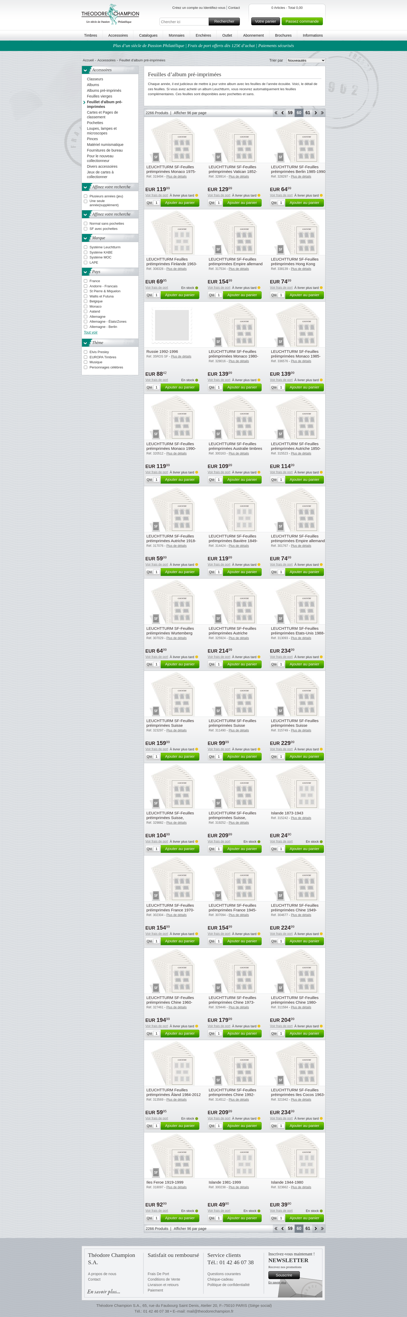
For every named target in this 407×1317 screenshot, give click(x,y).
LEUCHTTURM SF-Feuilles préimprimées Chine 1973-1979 (232, 1002)
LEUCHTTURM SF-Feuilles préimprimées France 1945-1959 (232, 910)
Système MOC (101, 257)
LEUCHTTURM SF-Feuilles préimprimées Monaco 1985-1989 (296, 356)
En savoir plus (277, 1282)
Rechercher (226, 21)
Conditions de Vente (164, 1279)
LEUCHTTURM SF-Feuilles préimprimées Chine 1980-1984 (294, 1002)
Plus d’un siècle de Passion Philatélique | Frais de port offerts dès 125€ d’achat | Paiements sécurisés (203, 45)
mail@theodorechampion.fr (210, 1311)
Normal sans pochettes (107, 223)
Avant (315, 113)
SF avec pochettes (104, 229)
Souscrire (287, 1275)
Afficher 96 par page (190, 113)
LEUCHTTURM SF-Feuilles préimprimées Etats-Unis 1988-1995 (298, 633)
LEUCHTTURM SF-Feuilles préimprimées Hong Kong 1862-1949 (294, 264)
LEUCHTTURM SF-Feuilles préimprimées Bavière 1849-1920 (233, 541)
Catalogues (148, 35)
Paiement (155, 1290)
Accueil (88, 60)
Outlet (227, 35)
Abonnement (253, 35)
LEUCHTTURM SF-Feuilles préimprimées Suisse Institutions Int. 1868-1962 (170, 725)
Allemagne (97, 317)
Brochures (283, 35)
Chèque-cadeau (220, 1279)
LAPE (94, 262)
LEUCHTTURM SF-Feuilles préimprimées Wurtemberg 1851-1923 (170, 633)
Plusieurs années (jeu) (106, 196)
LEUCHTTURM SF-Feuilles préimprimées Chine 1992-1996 (232, 1094)
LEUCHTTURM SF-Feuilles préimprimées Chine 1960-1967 (170, 1002)
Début (276, 113)
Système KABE (101, 252)
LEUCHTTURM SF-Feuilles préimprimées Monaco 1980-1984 (233, 356)
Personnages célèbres (106, 367)
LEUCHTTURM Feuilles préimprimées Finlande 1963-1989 (171, 264)
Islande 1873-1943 (287, 813)
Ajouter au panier (181, 203)
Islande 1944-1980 (287, 1182)
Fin (322, 113)
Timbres (90, 35)
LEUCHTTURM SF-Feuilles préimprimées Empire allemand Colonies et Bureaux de (236, 264)
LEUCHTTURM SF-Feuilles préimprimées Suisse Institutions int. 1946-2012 (232, 725)
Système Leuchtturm (105, 247)
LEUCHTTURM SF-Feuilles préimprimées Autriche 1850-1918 (296, 448)
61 (308, 113)
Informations (313, 35)
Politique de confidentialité (228, 1285)
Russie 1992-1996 (162, 351)
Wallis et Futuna (102, 296)
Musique (96, 362)
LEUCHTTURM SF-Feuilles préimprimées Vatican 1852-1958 (233, 171)
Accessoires (118, 35)
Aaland (95, 311)
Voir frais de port (156, 195)
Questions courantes (224, 1274)
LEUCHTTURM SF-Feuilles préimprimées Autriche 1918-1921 (171, 541)
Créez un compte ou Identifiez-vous (199, 8)
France (95, 281)
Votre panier (267, 21)
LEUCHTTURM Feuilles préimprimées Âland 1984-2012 (173, 1092)
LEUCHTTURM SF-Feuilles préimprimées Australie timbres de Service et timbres (235, 448)
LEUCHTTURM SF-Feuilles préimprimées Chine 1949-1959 (294, 910)
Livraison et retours (163, 1285)
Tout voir (91, 332)
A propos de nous (102, 1274)
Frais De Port (158, 1274)
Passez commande (303, 21)
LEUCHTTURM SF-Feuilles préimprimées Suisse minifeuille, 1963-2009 (294, 725)
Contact (234, 8)
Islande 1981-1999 (225, 1182)
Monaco (95, 306)
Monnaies (177, 35)
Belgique (96, 301)
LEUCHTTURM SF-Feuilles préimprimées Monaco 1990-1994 (171, 448)
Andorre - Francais (104, 286)
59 (290, 113)
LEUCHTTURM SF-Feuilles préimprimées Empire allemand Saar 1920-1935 (298, 541)
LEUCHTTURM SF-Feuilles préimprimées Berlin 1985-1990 (298, 169)
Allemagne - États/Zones (108, 321)
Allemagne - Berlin (103, 327)
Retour (282, 113)
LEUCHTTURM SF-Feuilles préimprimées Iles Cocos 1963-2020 (298, 1094)
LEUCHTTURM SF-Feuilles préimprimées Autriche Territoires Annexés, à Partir (232, 633)
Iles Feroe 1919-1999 (165, 1182)
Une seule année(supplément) (104, 203)
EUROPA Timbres (103, 357)
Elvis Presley (99, 352)
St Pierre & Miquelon (105, 291)
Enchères (203, 35)
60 (299, 113)
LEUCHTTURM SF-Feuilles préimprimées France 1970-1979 (170, 910)
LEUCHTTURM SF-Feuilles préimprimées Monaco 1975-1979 (171, 171)
